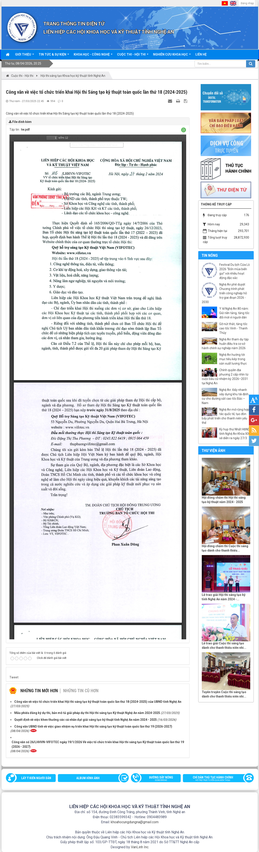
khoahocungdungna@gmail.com (135, 822)
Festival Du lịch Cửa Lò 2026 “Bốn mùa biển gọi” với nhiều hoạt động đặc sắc (234, 271)
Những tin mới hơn (39, 690)
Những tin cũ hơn (80, 690)
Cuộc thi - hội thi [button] (132, 56)
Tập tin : (19, 129)
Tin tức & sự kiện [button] (54, 56)
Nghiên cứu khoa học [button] (172, 56)
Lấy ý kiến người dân (36, 778)
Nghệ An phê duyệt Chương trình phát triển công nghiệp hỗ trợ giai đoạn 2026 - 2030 (224, 293)
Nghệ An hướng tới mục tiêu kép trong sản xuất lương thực (233, 359)
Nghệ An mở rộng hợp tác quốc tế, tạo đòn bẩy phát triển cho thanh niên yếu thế (225, 416)
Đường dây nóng (158, 779)
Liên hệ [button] (201, 54)
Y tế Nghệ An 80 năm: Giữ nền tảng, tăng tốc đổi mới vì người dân (234, 313)
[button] (183, 129)
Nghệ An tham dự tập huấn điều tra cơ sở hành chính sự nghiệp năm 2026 (225, 344)
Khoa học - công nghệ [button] (93, 56)
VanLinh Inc (139, 847)
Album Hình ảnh (88, 778)
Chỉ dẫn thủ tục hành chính (216, 779)
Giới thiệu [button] (24, 56)
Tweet (13, 677)
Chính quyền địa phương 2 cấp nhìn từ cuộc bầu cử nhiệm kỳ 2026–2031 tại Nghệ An (225, 376)
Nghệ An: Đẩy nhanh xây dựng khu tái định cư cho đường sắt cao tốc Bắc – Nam (225, 396)
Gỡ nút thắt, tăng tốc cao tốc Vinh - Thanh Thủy (233, 328)
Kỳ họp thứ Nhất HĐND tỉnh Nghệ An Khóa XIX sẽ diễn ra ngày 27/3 (234, 434)
